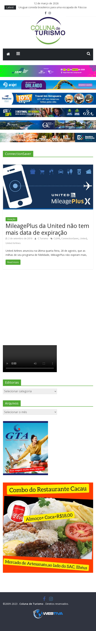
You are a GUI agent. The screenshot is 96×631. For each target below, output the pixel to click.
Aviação (11, 219)
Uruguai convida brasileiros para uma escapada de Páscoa (52, 7)
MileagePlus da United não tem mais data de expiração (47, 229)
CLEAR (57, 238)
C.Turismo (43, 238)
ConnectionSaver (70, 238)
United (83, 238)
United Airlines (13, 243)
